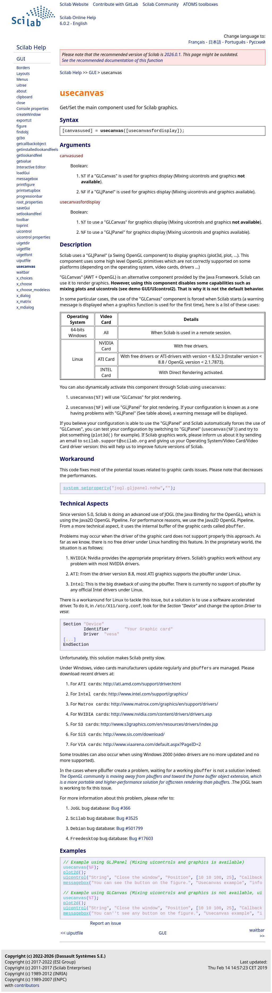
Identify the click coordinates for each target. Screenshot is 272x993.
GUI (20, 58)
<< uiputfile (72, 933)
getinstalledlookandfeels (37, 149)
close (20, 102)
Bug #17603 (141, 838)
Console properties (32, 108)
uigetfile (23, 248)
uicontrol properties (33, 237)
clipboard (24, 96)
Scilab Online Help (78, 17)
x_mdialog (25, 307)
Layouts (23, 73)
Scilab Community (160, 4)
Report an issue (105, 923)
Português (235, 42)
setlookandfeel (28, 213)
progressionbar (29, 196)
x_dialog (23, 295)
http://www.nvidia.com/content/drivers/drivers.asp (161, 714)
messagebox (27, 178)
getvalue (23, 161)
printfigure (25, 184)
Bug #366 (120, 808)
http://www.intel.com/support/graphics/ (148, 694)
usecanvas (25, 266)
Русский (257, 42)
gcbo (20, 137)
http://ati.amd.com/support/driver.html (142, 684)
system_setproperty (86, 488)
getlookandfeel (29, 155)
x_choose (24, 283)
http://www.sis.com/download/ (134, 734)
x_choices (24, 278)
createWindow (28, 114)
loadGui (23, 172)
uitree (21, 85)
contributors (27, 985)
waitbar (22, 272)
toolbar (22, 219)
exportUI (23, 120)
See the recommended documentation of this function (112, 60)
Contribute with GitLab (115, 4)
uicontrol (24, 231)
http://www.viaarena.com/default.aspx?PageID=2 (152, 744)
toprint (22, 225)
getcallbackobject (31, 143)
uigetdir (23, 242)
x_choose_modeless (33, 289)
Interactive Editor (31, 166)
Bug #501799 (129, 828)
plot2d (71, 872)
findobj (22, 131)
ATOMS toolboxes (200, 4)
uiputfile (23, 260)
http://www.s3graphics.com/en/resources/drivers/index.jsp (159, 724)
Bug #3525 (127, 818)
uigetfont (24, 254)
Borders (23, 67)
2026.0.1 (172, 54)
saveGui (23, 207)
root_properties (29, 202)
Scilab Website (74, 4)
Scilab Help (31, 47)
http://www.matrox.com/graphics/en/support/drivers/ (164, 704)
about (21, 91)
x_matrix (23, 301)
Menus (22, 79)
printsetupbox (28, 190)
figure (21, 126)
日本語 (215, 42)
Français (196, 42)
